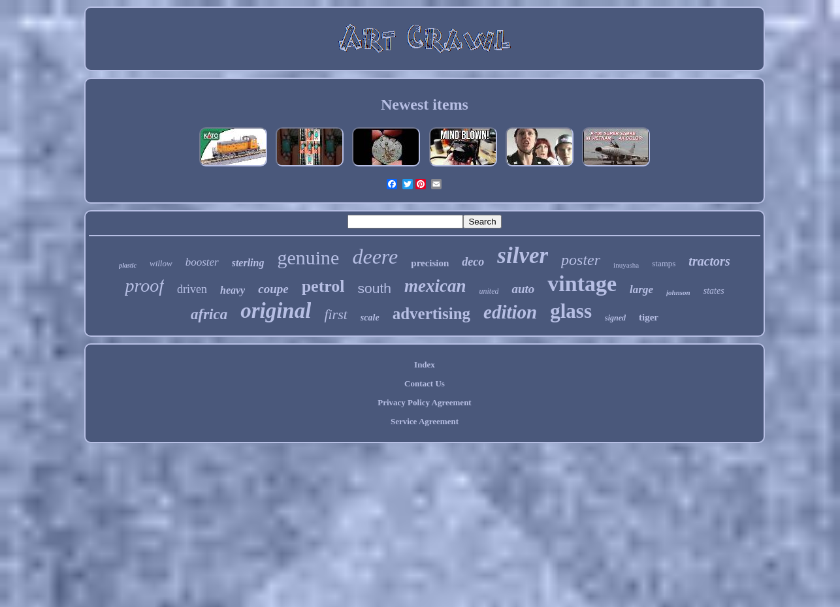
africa (209, 314)
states (713, 291)
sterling (248, 262)
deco (473, 261)
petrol (323, 286)
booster (202, 262)
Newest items (424, 104)
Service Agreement (425, 421)
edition (510, 312)
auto (522, 289)
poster (580, 259)
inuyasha (626, 265)
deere (375, 256)
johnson (678, 292)
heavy (232, 290)
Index (424, 364)
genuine (308, 257)
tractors (709, 261)
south (374, 288)
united (488, 291)
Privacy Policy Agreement (424, 402)
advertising (431, 313)
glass (571, 311)
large (641, 289)
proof (144, 285)
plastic (128, 265)
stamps (663, 263)
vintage (582, 284)
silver (522, 255)
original (275, 310)
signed (615, 317)
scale (370, 317)
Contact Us (424, 383)
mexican (435, 286)
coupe (273, 289)
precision (430, 263)
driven (192, 289)
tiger (648, 317)
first (335, 314)
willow (161, 263)
